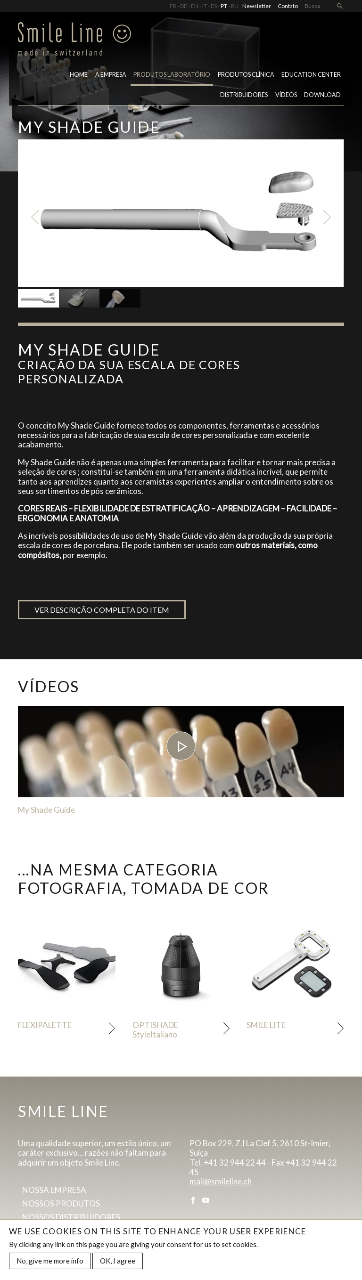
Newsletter (256, 5)
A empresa (110, 74)
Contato (288, 5)
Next (327, 217)
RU (235, 5)
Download (322, 94)
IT (204, 5)
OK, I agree (117, 1262)
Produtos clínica (246, 74)
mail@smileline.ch (220, 1181)
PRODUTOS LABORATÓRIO (171, 74)
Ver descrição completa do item (101, 609)
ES (214, 5)
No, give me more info (49, 1262)
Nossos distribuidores (71, 1217)
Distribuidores (244, 94)
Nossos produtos (61, 1203)
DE (183, 5)
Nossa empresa (54, 1190)
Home (79, 74)
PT (224, 5)
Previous (35, 217)
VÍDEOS (286, 94)
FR (173, 5)
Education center (311, 74)
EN (194, 5)
